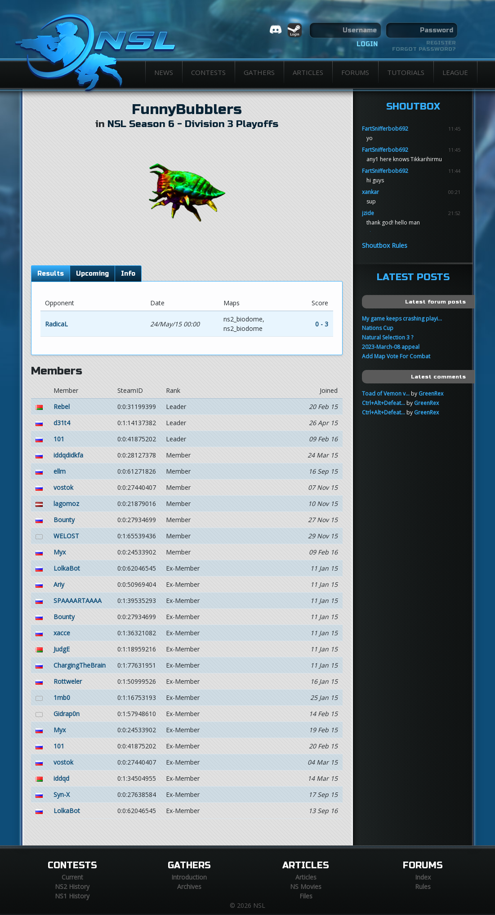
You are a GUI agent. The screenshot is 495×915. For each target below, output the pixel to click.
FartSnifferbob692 (385, 128)
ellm (60, 471)
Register (441, 43)
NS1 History (72, 896)
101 (59, 439)
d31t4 (62, 422)
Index (423, 877)
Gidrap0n (67, 713)
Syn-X (62, 794)
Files (305, 896)
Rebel (62, 406)
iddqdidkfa (68, 455)
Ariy (59, 584)
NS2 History (72, 886)
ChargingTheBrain (80, 665)
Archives (189, 886)
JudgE (62, 649)
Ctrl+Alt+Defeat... (383, 403)
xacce (62, 633)
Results (50, 273)
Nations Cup (377, 328)
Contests (208, 72)
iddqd (61, 778)
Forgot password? (424, 49)
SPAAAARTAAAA (78, 600)
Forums (355, 72)
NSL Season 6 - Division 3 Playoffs (192, 124)
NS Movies (305, 886)
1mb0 (62, 697)
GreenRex (431, 393)
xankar (370, 192)
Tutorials (405, 72)
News (163, 72)
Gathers (259, 72)
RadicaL (56, 324)
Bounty (64, 519)
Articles (308, 72)
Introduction (189, 877)
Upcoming (92, 273)
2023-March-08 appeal (390, 347)
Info (128, 273)
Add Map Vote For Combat (396, 356)
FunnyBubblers (187, 109)
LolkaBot (67, 568)
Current (72, 877)
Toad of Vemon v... (386, 393)
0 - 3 (321, 324)
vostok (63, 487)
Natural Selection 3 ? (387, 337)
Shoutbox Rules (384, 245)
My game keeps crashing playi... (402, 318)
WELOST (66, 536)
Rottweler (68, 681)
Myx (60, 552)
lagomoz (66, 503)
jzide (368, 213)
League (455, 72)
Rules (423, 886)
